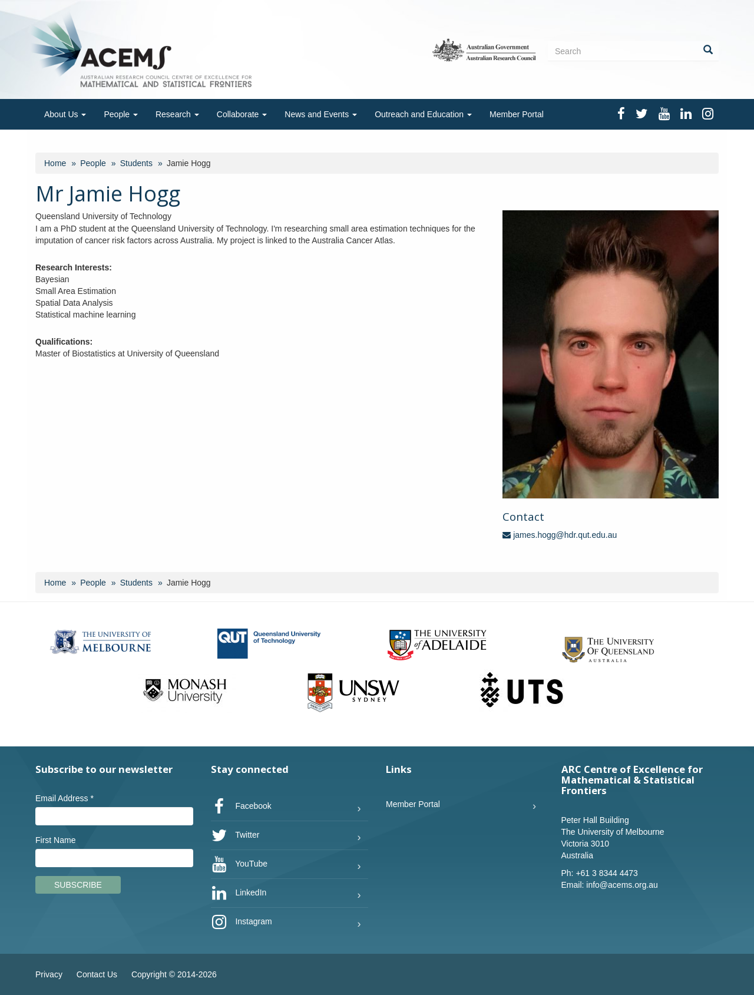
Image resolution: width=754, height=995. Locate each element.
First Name (55, 840)
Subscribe (78, 885)
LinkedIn (239, 893)
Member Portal (517, 114)
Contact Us (97, 974)
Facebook (241, 806)
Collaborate (242, 114)
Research (177, 114)
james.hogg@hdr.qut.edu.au (559, 535)
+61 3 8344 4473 (607, 873)
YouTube (239, 864)
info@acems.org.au (622, 885)
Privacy (48, 974)
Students (136, 163)
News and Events (321, 114)
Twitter (235, 835)
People (120, 114)
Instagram (241, 922)
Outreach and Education (423, 114)
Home (55, 163)
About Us (65, 114)
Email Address (64, 798)
